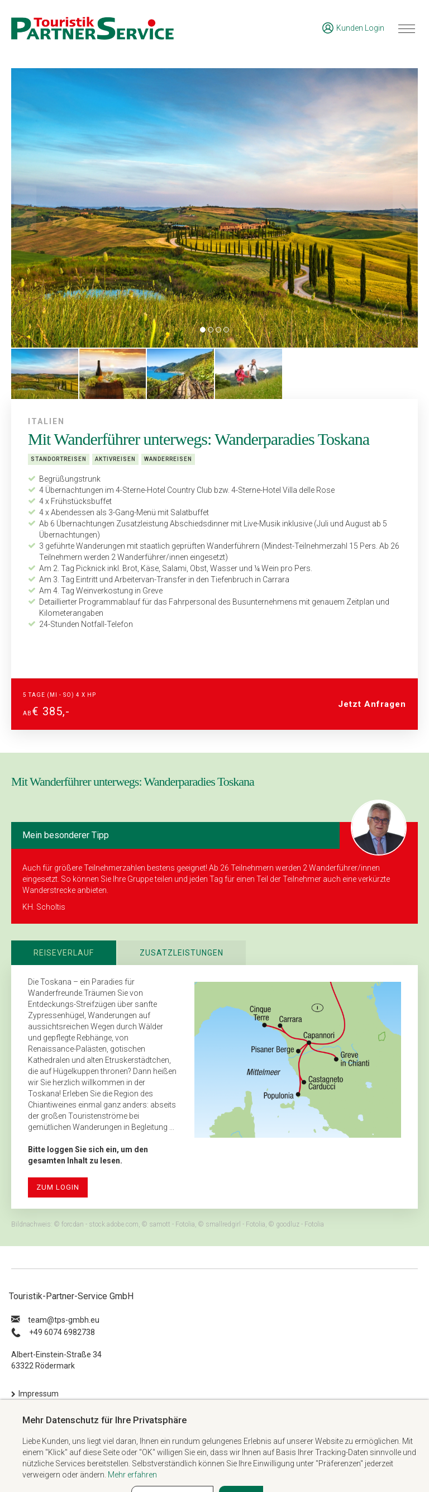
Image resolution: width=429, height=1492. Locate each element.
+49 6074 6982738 (62, 1332)
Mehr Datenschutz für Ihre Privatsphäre (104, 1420)
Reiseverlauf (64, 952)
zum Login (57, 1187)
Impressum (38, 1393)
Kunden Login (353, 28)
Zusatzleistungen (181, 952)
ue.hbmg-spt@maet (63, 1319)
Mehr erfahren (132, 1474)
